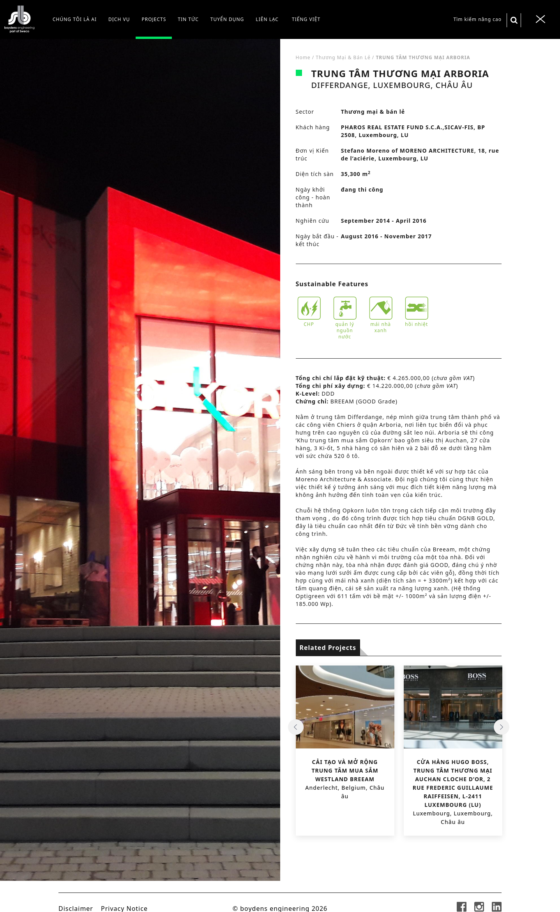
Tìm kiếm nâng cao (477, 19)
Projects (153, 19)
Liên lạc (267, 19)
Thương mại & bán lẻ (343, 57)
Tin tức (188, 19)
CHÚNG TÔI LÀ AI (75, 19)
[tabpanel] (140, 475)
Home (303, 57)
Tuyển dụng (227, 19)
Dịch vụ (119, 19)
